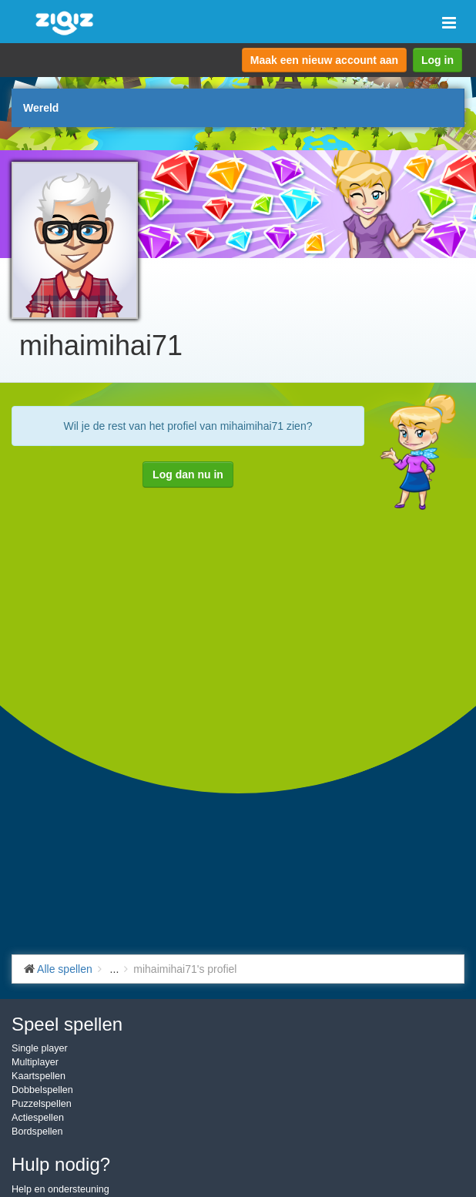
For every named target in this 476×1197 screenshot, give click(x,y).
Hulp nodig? (61, 1164)
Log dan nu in (188, 474)
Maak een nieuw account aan (324, 60)
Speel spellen (67, 1024)
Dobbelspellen (42, 1090)
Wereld (41, 108)
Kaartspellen (38, 1076)
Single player (40, 1048)
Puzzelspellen (42, 1103)
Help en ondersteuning (60, 1189)
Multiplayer (35, 1062)
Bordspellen (37, 1131)
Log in (437, 60)
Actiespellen (38, 1117)
